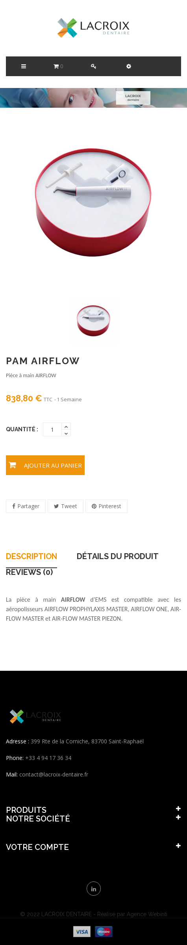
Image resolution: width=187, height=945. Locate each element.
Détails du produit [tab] (118, 556)
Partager (28, 506)
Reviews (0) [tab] (29, 572)
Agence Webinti (147, 914)
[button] (128, 66)
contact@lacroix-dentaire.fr (53, 774)
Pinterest (109, 506)
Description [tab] (31, 556)
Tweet (69, 506)
